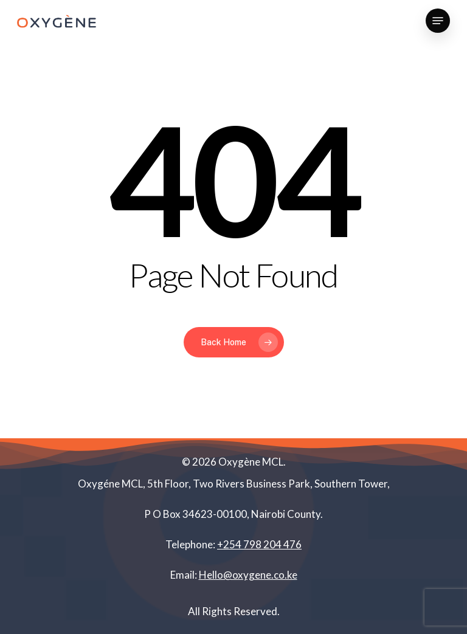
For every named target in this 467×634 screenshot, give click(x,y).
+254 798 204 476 (259, 544)
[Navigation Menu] (438, 21)
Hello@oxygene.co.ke (248, 574)
